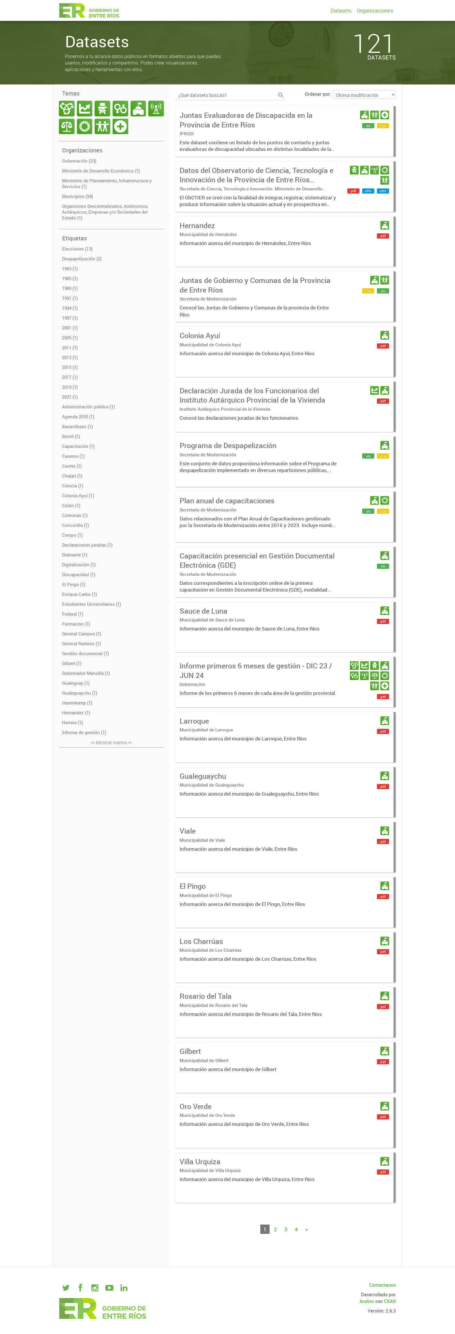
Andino (367, 1301)
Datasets (341, 10)
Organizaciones (375, 10)
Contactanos (382, 1285)
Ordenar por (317, 94)
